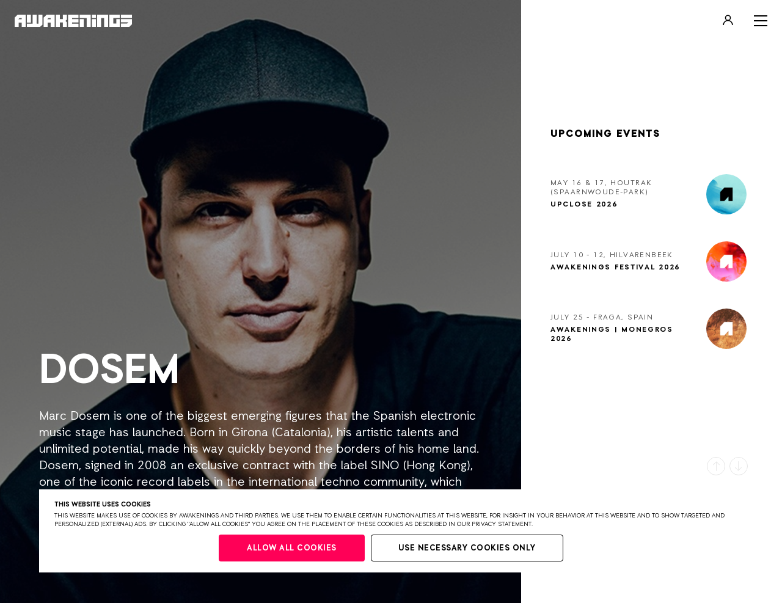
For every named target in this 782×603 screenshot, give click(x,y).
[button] (716, 466)
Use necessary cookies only (467, 548)
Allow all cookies (292, 548)
